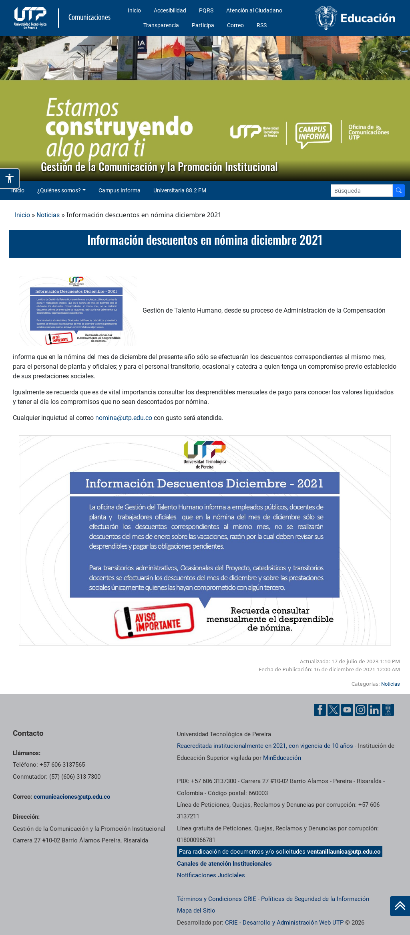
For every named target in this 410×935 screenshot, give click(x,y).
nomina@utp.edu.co (123, 418)
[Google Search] (362, 190)
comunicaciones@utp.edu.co (72, 796)
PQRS (206, 10)
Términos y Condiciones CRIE (216, 899)
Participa (203, 25)
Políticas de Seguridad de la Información (315, 899)
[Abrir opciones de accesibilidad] (10, 178)
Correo (235, 25)
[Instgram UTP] (361, 710)
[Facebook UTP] (320, 710)
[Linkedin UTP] (374, 710)
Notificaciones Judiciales (211, 875)
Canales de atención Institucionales (224, 863)
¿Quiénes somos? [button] (59, 190)
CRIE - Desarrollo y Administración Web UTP (284, 922)
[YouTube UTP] (347, 710)
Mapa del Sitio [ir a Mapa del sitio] (196, 910)
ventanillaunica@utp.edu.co (343, 851)
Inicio (134, 10)
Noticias (48, 215)
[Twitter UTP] (334, 710)
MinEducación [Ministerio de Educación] (282, 757)
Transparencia (161, 25)
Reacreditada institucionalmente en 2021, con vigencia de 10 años (265, 745)
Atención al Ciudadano (254, 10)
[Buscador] (398, 190)
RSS (262, 25)
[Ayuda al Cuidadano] (388, 710)
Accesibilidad (170, 10)
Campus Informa (119, 190)
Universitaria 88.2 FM (179, 190)
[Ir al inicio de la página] (400, 906)
